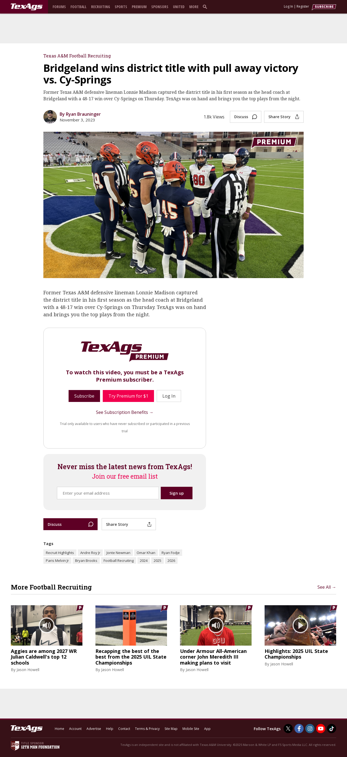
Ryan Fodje (171, 552)
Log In (288, 6)
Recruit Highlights (60, 552)
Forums (59, 6)
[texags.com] (27, 7)
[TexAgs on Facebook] (299, 728)
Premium (139, 6)
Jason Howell (28, 669)
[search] (206, 6)
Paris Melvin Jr (57, 560)
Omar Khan (146, 552)
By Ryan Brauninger (80, 114)
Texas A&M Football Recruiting (77, 56)
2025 (157, 560)
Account (75, 728)
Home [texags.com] (59, 728)
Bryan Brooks (86, 560)
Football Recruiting (119, 560)
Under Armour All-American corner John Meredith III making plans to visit (213, 657)
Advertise (93, 728)
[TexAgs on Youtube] (320, 728)
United (179, 6)
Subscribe (84, 396)
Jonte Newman (118, 552)
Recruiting (100, 6)
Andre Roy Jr (90, 552)
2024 (143, 560)
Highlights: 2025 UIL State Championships (296, 654)
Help (109, 728)
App (207, 728)
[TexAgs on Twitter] (288, 728)
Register (303, 6)
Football (78, 6)
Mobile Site (190, 728)
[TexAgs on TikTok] (331, 728)
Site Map (171, 728)
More (193, 6)
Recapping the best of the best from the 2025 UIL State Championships (130, 657)
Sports (121, 6)
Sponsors (159, 6)
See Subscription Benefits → (124, 412)
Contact (124, 728)
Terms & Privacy (147, 728)
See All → (326, 587)
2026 (171, 560)
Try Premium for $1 (128, 396)
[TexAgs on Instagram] (309, 728)
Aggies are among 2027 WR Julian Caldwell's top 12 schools (44, 657)
